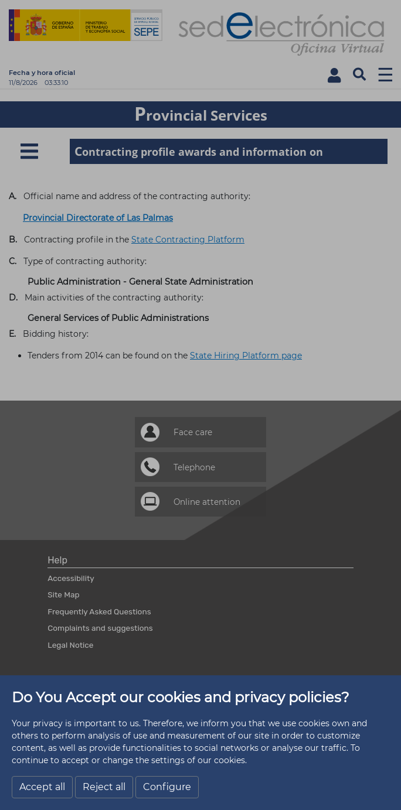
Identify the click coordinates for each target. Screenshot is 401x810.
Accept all (42, 786)
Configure (167, 786)
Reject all (104, 786)
